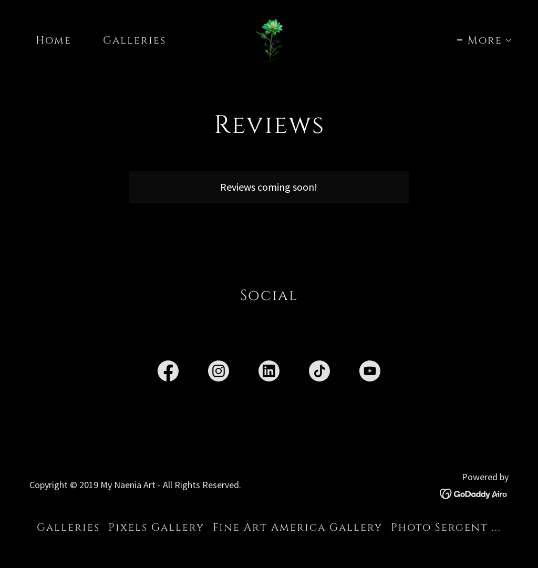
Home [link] (53, 40)
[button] (485, 40)
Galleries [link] (134, 40)
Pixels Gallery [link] (156, 527)
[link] (269, 38)
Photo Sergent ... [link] (446, 527)
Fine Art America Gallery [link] (297, 527)
